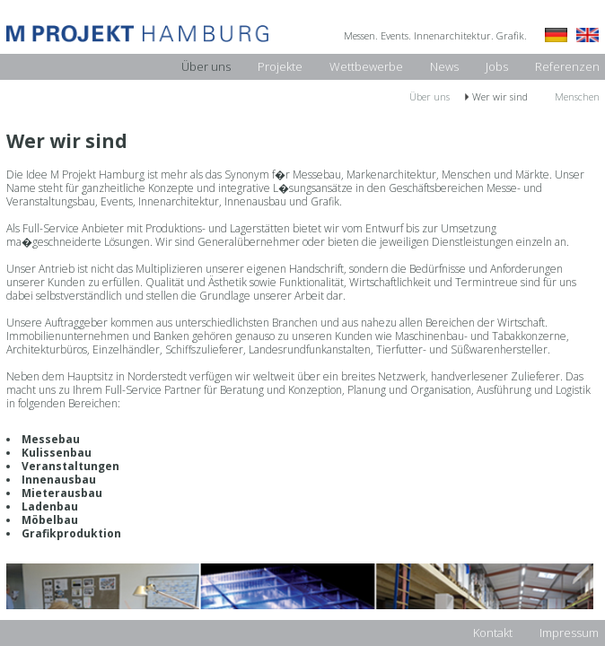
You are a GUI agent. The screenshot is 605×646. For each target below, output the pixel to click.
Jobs (497, 66)
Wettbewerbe (366, 66)
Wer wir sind (500, 96)
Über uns (206, 66)
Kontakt (493, 632)
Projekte (280, 66)
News (444, 66)
